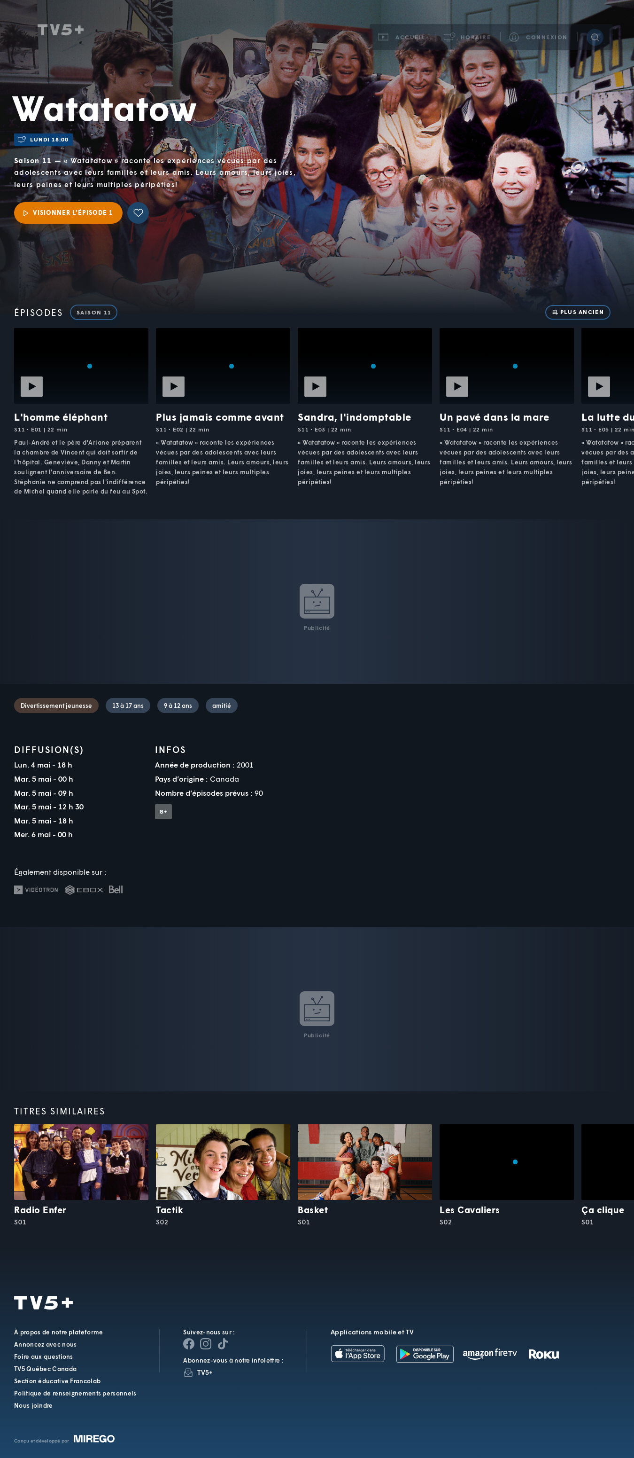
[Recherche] (595, 30)
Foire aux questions (43, 1356)
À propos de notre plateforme (58, 1332)
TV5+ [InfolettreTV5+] (205, 1372)
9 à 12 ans (178, 705)
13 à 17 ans (128, 705)
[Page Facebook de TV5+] (188, 1343)
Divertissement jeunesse (56, 705)
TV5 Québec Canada (45, 1368)
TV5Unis (61, 23)
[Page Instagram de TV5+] (205, 1343)
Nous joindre (33, 1405)
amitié (221, 705)
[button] (468, 30)
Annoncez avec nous (45, 1344)
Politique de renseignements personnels (75, 1393)
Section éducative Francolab (57, 1381)
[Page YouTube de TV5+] (222, 1343)
